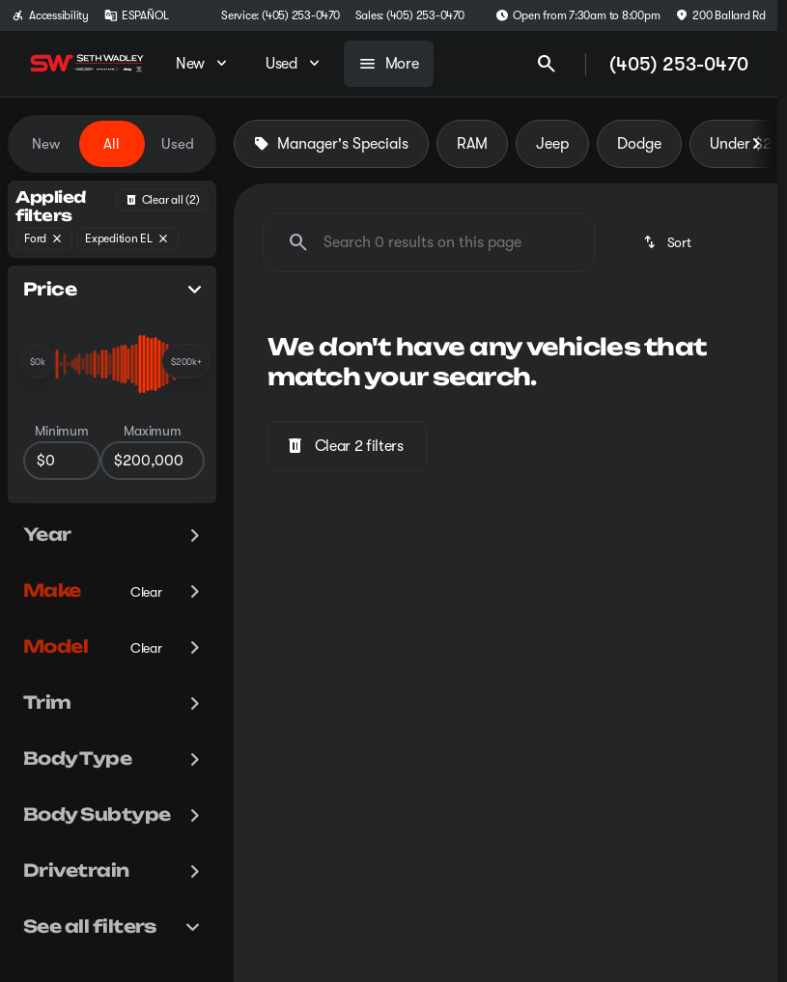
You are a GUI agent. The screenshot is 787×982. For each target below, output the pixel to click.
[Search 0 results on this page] (429, 242)
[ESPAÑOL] (136, 15)
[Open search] (546, 63)
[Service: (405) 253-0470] (280, 15)
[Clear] (146, 591)
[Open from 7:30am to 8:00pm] (578, 15)
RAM (472, 144)
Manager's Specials (331, 144)
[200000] (152, 460)
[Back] (162, 199)
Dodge (639, 144)
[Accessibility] (50, 15)
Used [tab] (177, 144)
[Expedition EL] (127, 238)
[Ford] (43, 238)
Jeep (552, 144)
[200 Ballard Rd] (720, 15)
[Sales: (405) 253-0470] (409, 15)
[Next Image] (756, 144)
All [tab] (111, 144)
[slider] (37, 361)
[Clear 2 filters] (347, 446)
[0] (61, 460)
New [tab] (46, 144)
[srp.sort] (669, 242)
